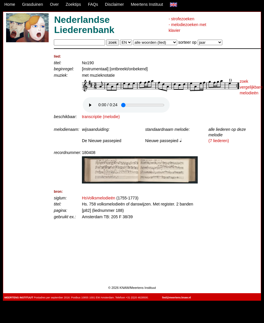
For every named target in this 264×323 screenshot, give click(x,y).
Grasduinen (32, 4)
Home (9, 4)
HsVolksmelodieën (98, 198)
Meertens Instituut (147, 4)
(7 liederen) (218, 140)
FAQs (93, 4)
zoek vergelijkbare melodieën (251, 87)
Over (54, 4)
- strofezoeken (181, 18)
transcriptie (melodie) (101, 116)
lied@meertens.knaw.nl (176, 297)
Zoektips (73, 4)
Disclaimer (114, 4)
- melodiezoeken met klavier (187, 27)
